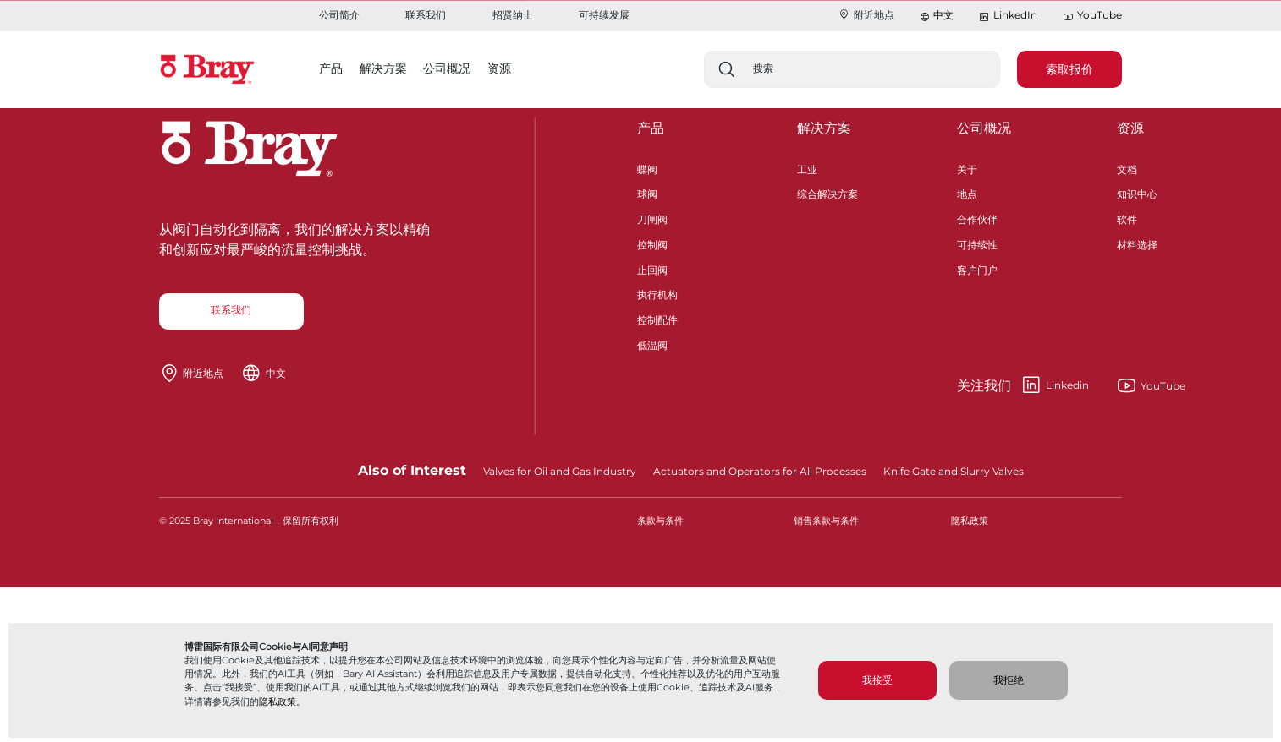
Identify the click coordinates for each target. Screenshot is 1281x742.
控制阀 (652, 243)
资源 (1130, 128)
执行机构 (657, 292)
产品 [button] (331, 68)
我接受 (877, 680)
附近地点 (865, 14)
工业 (807, 167)
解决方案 (824, 128)
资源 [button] (499, 68)
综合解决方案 (827, 192)
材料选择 (1137, 243)
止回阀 (652, 268)
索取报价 (1069, 69)
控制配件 (657, 318)
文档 (1127, 167)
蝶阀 (647, 167)
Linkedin (1023, 385)
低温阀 (652, 343)
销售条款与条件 (826, 521)
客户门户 (977, 268)
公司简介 (339, 14)
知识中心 (1137, 192)
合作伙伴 (977, 217)
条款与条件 (660, 521)
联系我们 (425, 14)
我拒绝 (1008, 680)
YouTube (1092, 15)
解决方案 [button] (383, 68)
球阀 (647, 192)
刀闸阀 (652, 217)
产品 (650, 128)
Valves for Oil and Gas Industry (559, 471)
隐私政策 (277, 701)
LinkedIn (1007, 15)
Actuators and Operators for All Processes (759, 471)
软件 (1127, 217)
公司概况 (984, 128)
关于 (967, 167)
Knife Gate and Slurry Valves (953, 471)
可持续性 (977, 243)
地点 (967, 192)
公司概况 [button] (446, 68)
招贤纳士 (512, 14)
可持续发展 (604, 14)
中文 (943, 14)
